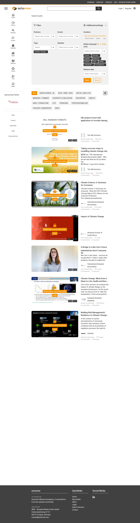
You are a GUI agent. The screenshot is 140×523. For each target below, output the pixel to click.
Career (13, 69)
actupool (108, 2)
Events (13, 39)
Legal (13, 131)
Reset (97, 80)
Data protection (13, 136)
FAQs (13, 115)
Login (55, 135)
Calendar (13, 46)
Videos (13, 23)
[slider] (85, 36)
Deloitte (87, 333)
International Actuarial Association (92, 203)
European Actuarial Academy (91, 299)
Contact (13, 120)
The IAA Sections (91, 135)
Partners (13, 62)
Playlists (13, 31)
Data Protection (78, 507)
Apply (87, 80)
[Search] (99, 8)
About (13, 85)
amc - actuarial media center (125, 2)
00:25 (83, 155)
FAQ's (74, 502)
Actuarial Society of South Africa (91, 234)
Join (13, 77)
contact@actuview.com (40, 517)
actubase (90, 2)
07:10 (83, 164)
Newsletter (13, 125)
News (13, 54)
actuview (99, 2)
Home (13, 16)
